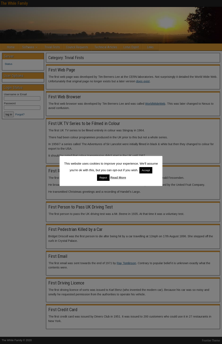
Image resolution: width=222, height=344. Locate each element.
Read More (118, 177)
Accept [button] (146, 170)
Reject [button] (103, 177)
